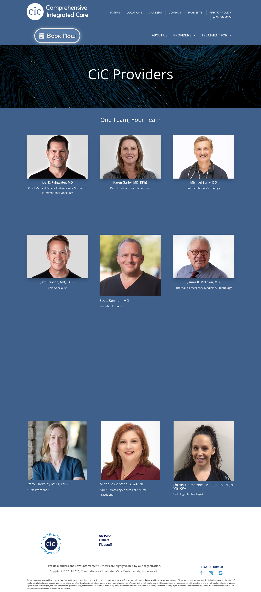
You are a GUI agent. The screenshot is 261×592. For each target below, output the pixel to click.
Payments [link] (195, 12)
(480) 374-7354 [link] (222, 17)
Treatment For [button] (216, 35)
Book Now (61, 35)
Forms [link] (115, 12)
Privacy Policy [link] (220, 12)
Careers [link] (155, 12)
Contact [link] (175, 12)
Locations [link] (134, 12)
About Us (160, 35)
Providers (184, 35)
